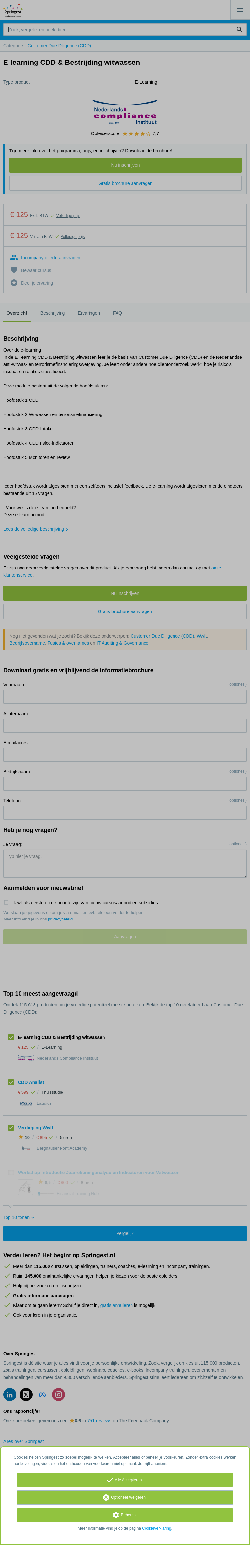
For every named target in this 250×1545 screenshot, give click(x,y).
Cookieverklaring (156, 1528)
